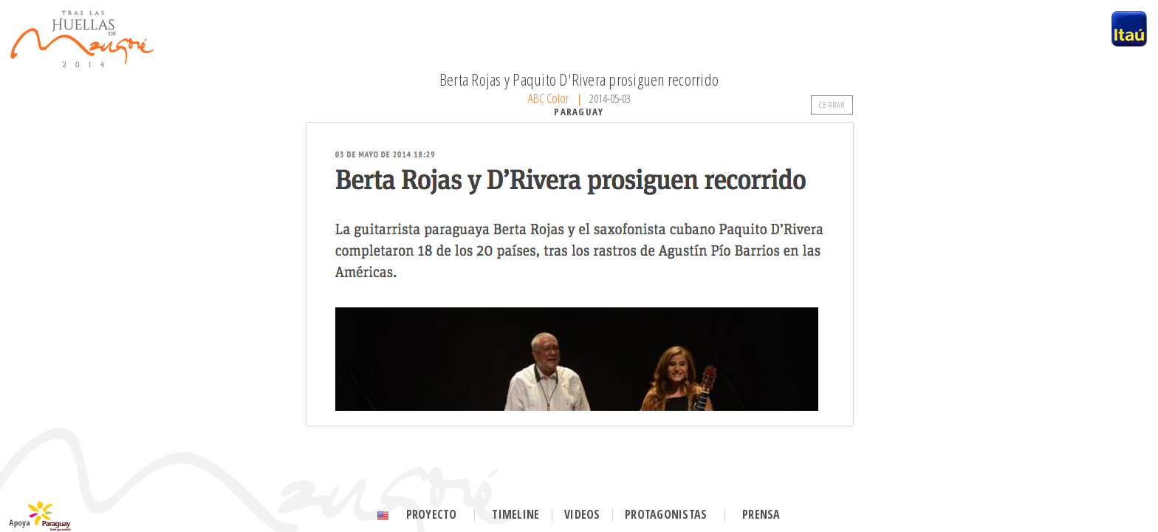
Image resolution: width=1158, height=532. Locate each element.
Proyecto (431, 514)
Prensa (761, 514)
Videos (582, 514)
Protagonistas (666, 514)
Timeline (515, 514)
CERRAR (832, 104)
